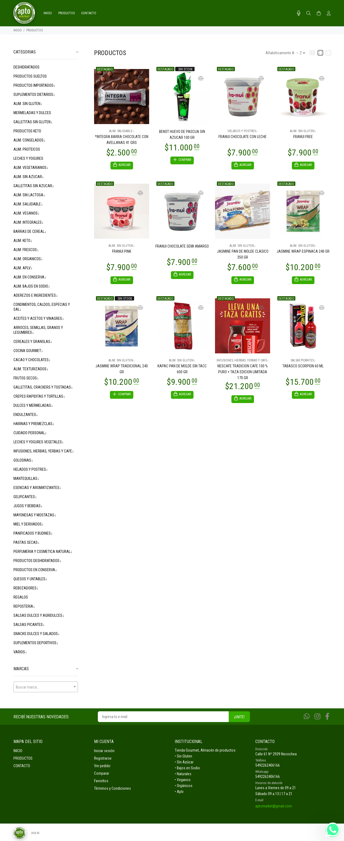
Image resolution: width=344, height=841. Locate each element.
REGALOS (20, 597)
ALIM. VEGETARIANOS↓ (30, 167)
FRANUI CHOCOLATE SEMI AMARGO (182, 247)
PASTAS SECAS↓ (26, 542)
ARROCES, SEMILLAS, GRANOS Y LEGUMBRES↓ (38, 330)
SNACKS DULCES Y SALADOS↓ (36, 634)
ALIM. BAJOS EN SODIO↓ (31, 286)
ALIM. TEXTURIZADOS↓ (30, 369)
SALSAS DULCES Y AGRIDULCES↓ (38, 615)
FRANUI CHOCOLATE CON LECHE (242, 137)
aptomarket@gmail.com (273, 806)
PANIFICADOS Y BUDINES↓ (33, 533)
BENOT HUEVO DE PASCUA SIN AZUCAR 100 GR (182, 134)
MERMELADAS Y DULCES (32, 113)
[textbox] (46, 687)
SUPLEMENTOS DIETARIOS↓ (34, 94)
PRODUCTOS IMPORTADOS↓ (34, 85)
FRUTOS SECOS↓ (26, 378)
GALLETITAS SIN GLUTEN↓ (32, 122)
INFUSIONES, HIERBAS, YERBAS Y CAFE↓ (43, 451)
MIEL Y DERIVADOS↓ (28, 524)
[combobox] (45, 687)
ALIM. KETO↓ (22, 240)
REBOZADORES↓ (25, 588)
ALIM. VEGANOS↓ (26, 213)
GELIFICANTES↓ (25, 497)
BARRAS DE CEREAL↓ (29, 231)
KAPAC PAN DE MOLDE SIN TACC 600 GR (182, 370)
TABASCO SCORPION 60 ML (303, 367)
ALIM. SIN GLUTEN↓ (27, 104)
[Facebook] (327, 717)
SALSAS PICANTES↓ (29, 624)
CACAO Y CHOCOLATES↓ (32, 360)
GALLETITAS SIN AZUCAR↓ (33, 186)
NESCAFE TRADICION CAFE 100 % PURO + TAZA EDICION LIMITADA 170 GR (242, 373)
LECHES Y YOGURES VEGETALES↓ (38, 442)
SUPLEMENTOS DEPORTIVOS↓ (35, 643)
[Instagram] (317, 717)
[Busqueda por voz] (299, 13)
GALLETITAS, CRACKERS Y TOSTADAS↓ (43, 387)
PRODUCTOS (34, 30)
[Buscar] (308, 13)
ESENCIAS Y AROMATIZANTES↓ (37, 487)
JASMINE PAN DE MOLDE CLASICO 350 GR (242, 255)
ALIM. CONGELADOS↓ (29, 140)
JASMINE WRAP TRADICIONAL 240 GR (121, 370)
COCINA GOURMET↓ (28, 351)
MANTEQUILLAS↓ (26, 478)
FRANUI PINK (121, 252)
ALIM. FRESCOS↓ (26, 250)
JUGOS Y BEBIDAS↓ (27, 506)
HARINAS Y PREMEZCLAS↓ (33, 424)
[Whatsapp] (307, 717)
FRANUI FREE (303, 137)
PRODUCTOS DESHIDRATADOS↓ (37, 561)
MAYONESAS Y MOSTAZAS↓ (34, 515)
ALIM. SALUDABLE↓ (28, 204)
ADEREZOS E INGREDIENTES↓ (35, 295)
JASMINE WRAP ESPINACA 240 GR (303, 252)
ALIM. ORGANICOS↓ (28, 259)
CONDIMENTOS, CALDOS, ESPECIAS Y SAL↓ (41, 306)
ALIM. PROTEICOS (26, 149)
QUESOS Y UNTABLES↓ (30, 579)
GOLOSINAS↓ (23, 460)
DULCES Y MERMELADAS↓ (33, 405)
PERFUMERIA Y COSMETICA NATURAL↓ (42, 551)
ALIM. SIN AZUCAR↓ (28, 177)
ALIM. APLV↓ (23, 268)
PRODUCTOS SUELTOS (30, 76)
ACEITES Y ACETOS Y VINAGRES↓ (38, 318)
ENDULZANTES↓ (25, 414)
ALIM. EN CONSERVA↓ (29, 277)
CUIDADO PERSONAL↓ (30, 433)
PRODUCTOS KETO (27, 131)
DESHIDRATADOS (26, 67)
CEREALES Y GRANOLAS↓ (32, 341)
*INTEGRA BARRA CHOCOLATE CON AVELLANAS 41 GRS (121, 140)
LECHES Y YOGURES (28, 158)
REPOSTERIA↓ (24, 606)
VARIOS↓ (20, 652)
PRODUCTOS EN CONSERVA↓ (35, 570)
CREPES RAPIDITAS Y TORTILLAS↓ (39, 396)
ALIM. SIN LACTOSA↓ (29, 195)
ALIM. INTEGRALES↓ (28, 222)
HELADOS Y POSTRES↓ (30, 469)
